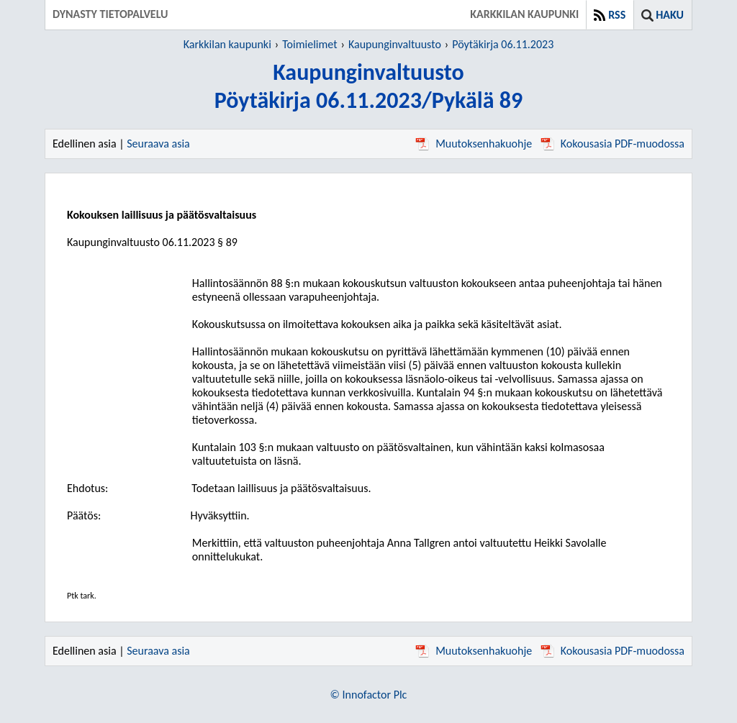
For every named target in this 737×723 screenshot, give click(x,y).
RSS (616, 15)
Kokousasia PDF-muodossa (612, 143)
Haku (670, 15)
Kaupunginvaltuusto (394, 44)
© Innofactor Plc (368, 694)
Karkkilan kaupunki (227, 44)
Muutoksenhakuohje (473, 143)
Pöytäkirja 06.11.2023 (502, 44)
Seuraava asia (158, 143)
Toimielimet (309, 44)
